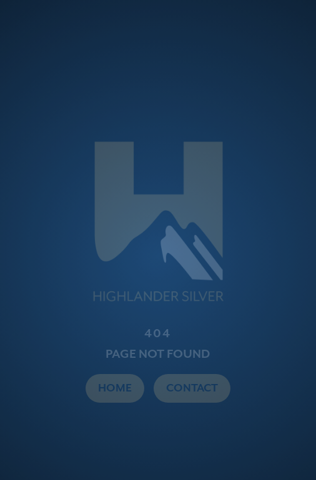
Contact (192, 388)
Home (115, 388)
